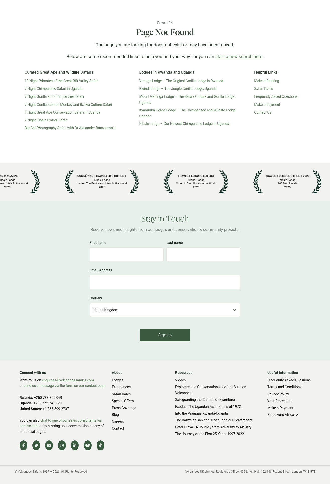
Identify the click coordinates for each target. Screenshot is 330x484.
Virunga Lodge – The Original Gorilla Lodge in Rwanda (181, 81)
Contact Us (262, 112)
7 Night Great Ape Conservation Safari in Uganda (62, 112)
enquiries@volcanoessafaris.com (68, 380)
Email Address (101, 270)
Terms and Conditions (284, 387)
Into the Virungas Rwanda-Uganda (201, 413)
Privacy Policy (278, 394)
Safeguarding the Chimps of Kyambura (205, 400)
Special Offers (123, 401)
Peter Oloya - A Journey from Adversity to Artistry (213, 427)
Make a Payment (267, 105)
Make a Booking (266, 81)
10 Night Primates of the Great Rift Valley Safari (62, 81)
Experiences (121, 387)
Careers (118, 421)
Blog (115, 415)
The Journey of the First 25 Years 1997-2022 (209, 434)
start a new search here (238, 56)
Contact (118, 428)
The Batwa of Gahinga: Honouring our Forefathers (213, 420)
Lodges (117, 380)
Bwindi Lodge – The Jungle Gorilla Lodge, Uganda (178, 89)
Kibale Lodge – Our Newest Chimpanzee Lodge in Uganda (184, 124)
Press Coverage (124, 408)
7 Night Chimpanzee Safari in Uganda (54, 89)
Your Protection (279, 401)
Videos (180, 380)
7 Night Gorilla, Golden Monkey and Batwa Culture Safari (68, 105)
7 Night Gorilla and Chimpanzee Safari (54, 96)
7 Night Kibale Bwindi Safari (46, 120)
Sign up (165, 335)
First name (98, 243)
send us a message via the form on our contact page (64, 386)
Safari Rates (263, 89)
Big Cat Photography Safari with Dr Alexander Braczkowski (70, 128)
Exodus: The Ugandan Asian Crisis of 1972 (208, 407)
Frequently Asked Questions (276, 96)
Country (96, 298)
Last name (174, 243)
